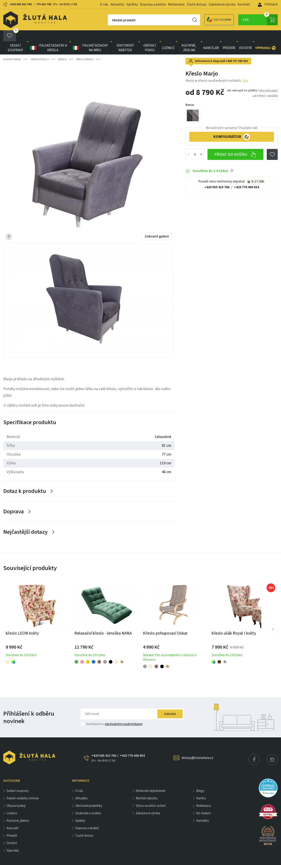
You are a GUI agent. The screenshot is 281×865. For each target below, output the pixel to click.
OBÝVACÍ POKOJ (149, 37)
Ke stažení (203, 802)
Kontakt (244, 4)
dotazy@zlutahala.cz (197, 746)
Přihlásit (268, 4)
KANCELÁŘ (211, 37)
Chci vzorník (203, 19)
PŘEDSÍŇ (229, 37)
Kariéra (201, 787)
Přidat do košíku (235, 144)
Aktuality (117, 4)
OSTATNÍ (245, 37)
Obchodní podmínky (88, 795)
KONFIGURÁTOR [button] (231, 126)
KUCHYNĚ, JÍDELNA (189, 37)
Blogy (200, 780)
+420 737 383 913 (237, 50)
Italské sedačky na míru (90, 37)
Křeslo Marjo (85, 48)
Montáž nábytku (147, 787)
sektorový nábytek (125, 37)
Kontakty (202, 809)
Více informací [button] (268, 79)
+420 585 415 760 (20, 4)
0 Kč (260, 19)
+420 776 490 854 (246, 176)
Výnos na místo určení (151, 795)
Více (245, 69)
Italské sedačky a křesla (48, 37)
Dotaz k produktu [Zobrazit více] (24, 480)
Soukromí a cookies (88, 802)
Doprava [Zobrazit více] (13, 500)
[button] (273, 618)
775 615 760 (43, 4)
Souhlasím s (114, 713)
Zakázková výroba (222, 4)
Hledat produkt (108, 20)
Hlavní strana (12, 48)
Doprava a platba (153, 4)
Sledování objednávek (150, 780)
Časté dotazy (196, 4)
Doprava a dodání (87, 817)
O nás (104, 4)
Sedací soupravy (15, 37)
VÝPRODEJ (265, 36)
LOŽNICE (168, 37)
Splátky (132, 4)
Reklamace (176, 4)
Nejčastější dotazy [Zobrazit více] (25, 521)
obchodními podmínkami (123, 713)
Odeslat (170, 702)
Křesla (62, 48)
